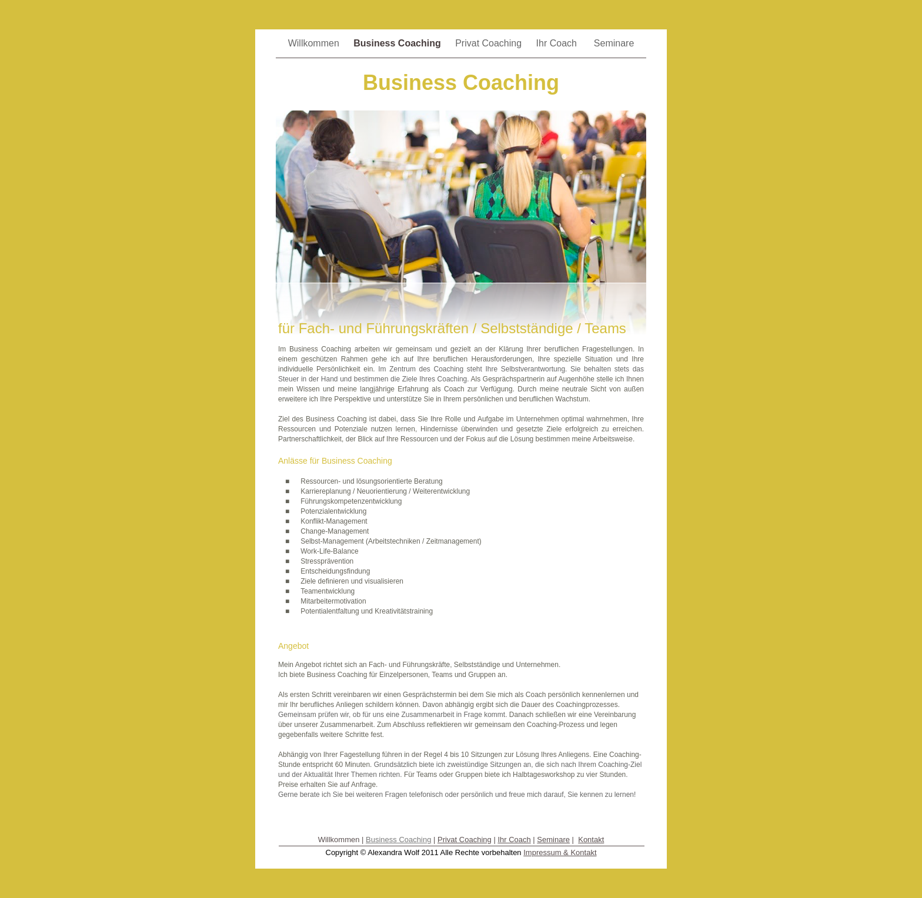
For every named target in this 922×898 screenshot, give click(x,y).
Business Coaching (398, 43)
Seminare (614, 43)
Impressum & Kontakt (559, 852)
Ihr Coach (559, 43)
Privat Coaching (489, 43)
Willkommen (315, 43)
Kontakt (591, 839)
